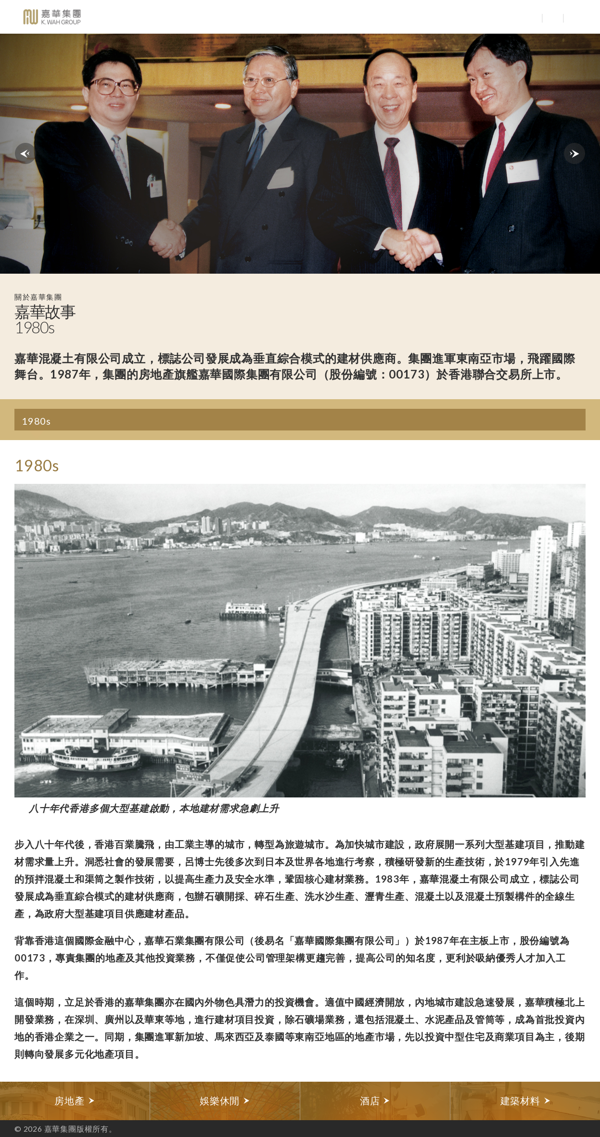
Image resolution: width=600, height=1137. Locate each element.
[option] (300, 649)
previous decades (25, 153)
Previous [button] (22, 640)
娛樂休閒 (225, 1101)
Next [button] (577, 640)
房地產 (74, 1101)
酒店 (375, 1101)
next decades (574, 153)
